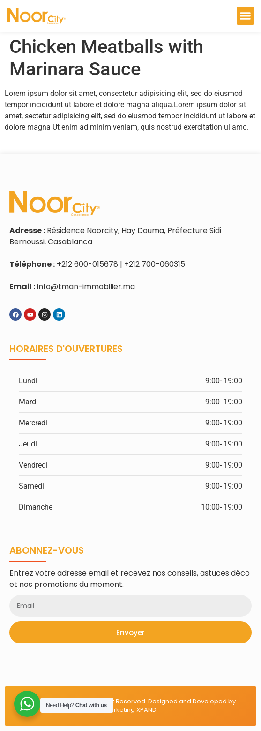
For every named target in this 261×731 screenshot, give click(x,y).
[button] (245, 16)
